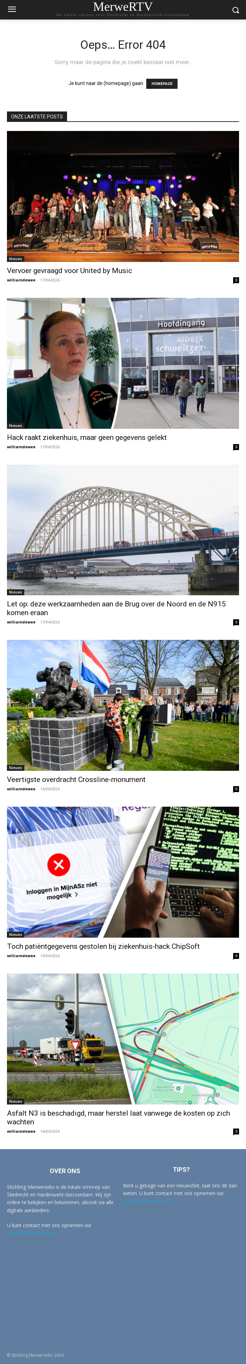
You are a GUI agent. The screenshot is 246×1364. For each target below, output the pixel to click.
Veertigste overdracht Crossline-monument (76, 779)
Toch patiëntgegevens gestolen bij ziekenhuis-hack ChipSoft (103, 946)
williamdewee (21, 279)
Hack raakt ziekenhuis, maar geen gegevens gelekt (87, 437)
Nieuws (15, 258)
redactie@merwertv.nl (31, 1233)
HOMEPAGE (161, 84)
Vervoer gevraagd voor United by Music (69, 270)
